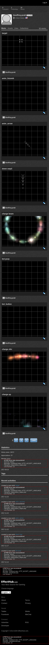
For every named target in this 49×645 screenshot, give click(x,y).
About (3, 600)
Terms (27, 600)
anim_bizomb (20, 502)
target (17, 485)
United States (21, 18)
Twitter (3, 611)
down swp (18, 534)
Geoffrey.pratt (19, 15)
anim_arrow (19, 518)
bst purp (18, 551)
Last (34, 440)
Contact (4, 603)
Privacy (28, 603)
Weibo (27, 611)
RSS (27, 622)
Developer (5, 626)
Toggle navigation (3, 2)
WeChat (28, 614)
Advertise (4, 622)
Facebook (5, 614)
